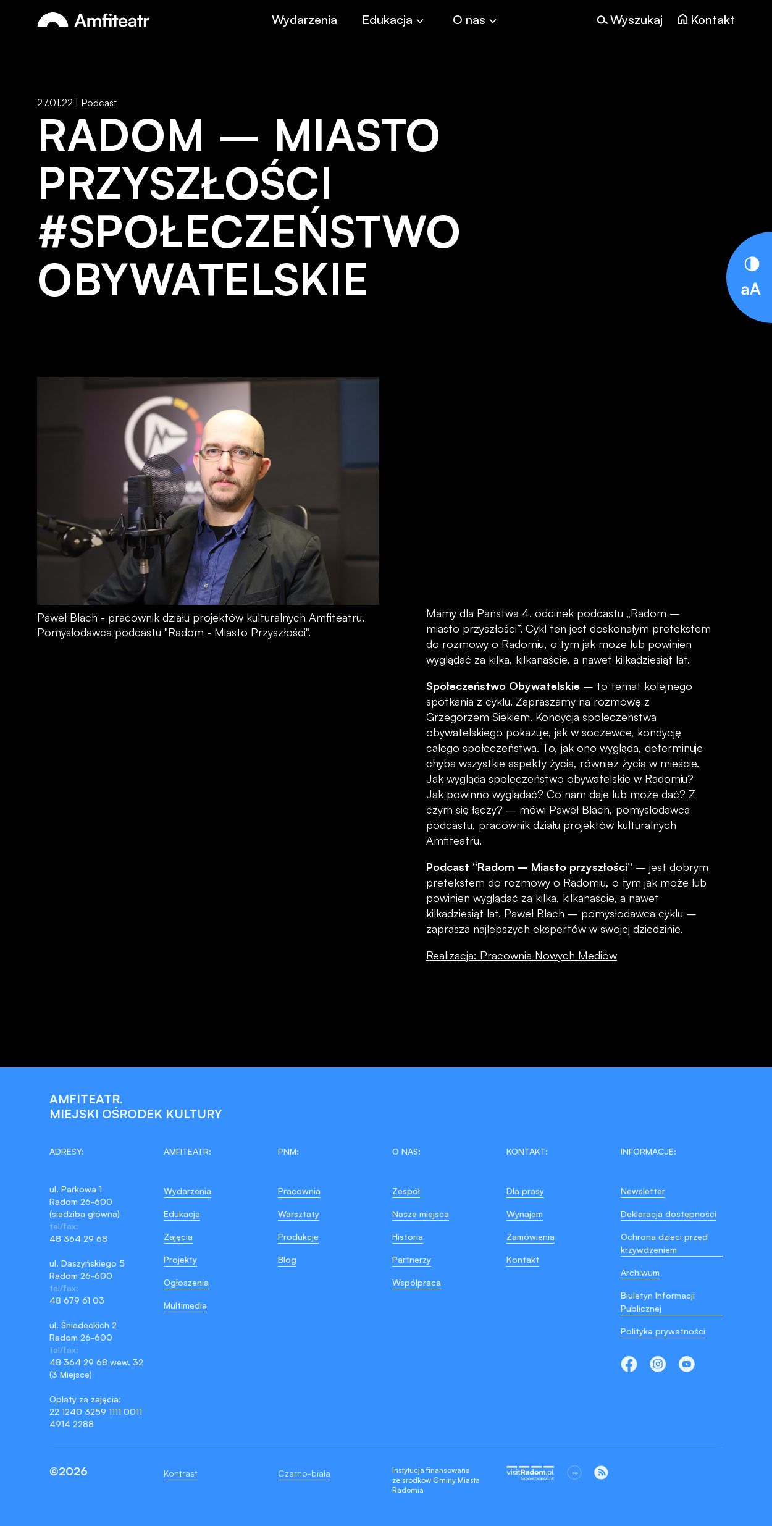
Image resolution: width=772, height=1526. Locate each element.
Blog (287, 1259)
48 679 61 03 (76, 1300)
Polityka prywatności (663, 1331)
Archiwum (640, 1272)
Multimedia (185, 1305)
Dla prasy (525, 1191)
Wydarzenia (304, 19)
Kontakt (522, 1259)
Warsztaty (298, 1213)
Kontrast (181, 1473)
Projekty (180, 1259)
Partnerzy (411, 1259)
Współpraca (416, 1282)
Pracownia (299, 1191)
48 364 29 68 (78, 1238)
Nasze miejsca (420, 1213)
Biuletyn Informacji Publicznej (658, 1301)
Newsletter (643, 1191)
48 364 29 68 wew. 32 (96, 1362)
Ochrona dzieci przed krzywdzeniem (664, 1243)
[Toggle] (395, 19)
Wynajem (524, 1213)
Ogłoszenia (186, 1282)
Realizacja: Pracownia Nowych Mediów (521, 955)
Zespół (406, 1191)
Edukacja (182, 1213)
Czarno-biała (304, 1473)
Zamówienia (530, 1236)
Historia (407, 1236)
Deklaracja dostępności (668, 1213)
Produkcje (298, 1236)
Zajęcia (178, 1236)
